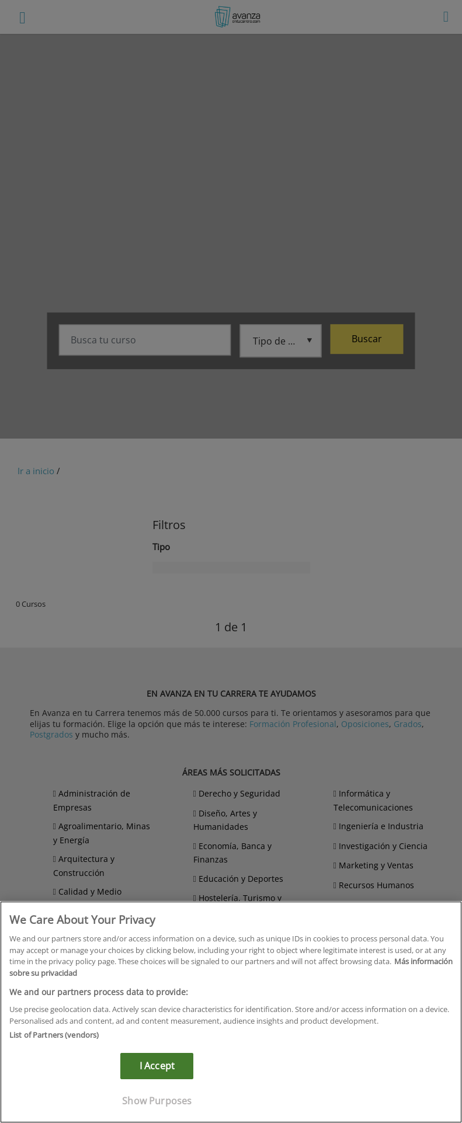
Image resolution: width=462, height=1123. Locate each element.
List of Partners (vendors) (54, 1035)
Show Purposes (157, 1100)
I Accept (157, 1065)
